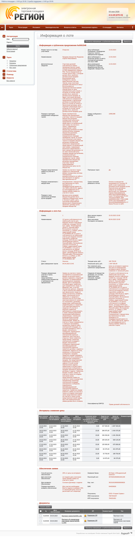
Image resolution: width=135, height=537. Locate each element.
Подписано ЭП (92, 515)
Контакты (120, 27)
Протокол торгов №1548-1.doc (72, 516)
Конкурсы (12, 63)
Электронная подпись (89, 27)
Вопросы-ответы (70, 27)
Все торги (12, 67)
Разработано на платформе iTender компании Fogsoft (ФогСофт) (98, 533)
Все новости (11, 81)
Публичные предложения (17, 65)
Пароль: (9, 42)
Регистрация (22, 27)
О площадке (107, 27)
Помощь (10, 74)
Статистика (11, 71)
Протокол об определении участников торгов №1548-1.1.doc (70, 521)
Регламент (36, 27)
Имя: (8, 39)
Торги (11, 27)
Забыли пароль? (12, 49)
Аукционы (12, 61)
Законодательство (52, 27)
